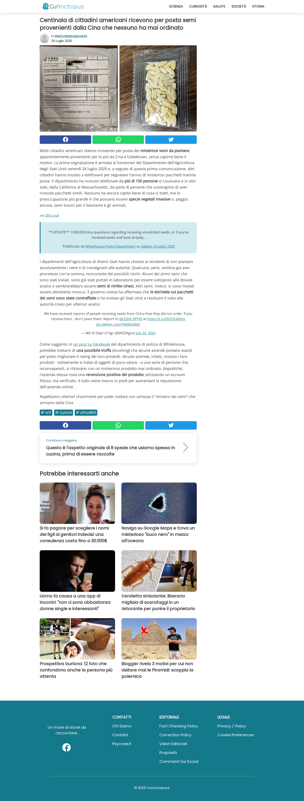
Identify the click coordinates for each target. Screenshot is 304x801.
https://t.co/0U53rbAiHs (166, 319)
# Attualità (86, 412)
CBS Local (52, 215)
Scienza (176, 6)
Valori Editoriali (173, 743)
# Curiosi (63, 412)
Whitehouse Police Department (111, 246)
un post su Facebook (91, 344)
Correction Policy (175, 735)
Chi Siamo (122, 726)
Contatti (120, 735)
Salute (219, 6)
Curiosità (198, 6)
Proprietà (168, 752)
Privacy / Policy (231, 726)
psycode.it (121, 743)
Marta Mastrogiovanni (71, 36)
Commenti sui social (178, 761)
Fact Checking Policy (178, 726)
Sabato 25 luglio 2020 (158, 246)
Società (239, 6)
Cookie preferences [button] (235, 735)
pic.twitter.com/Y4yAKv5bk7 (118, 324)
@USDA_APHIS (130, 319)
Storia (258, 6)
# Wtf (46, 412)
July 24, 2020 (145, 333)
